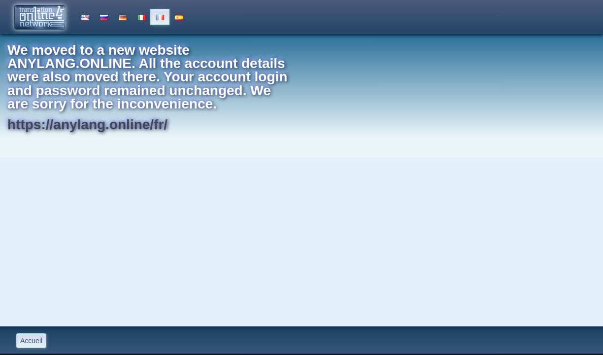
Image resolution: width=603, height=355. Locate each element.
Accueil (31, 341)
